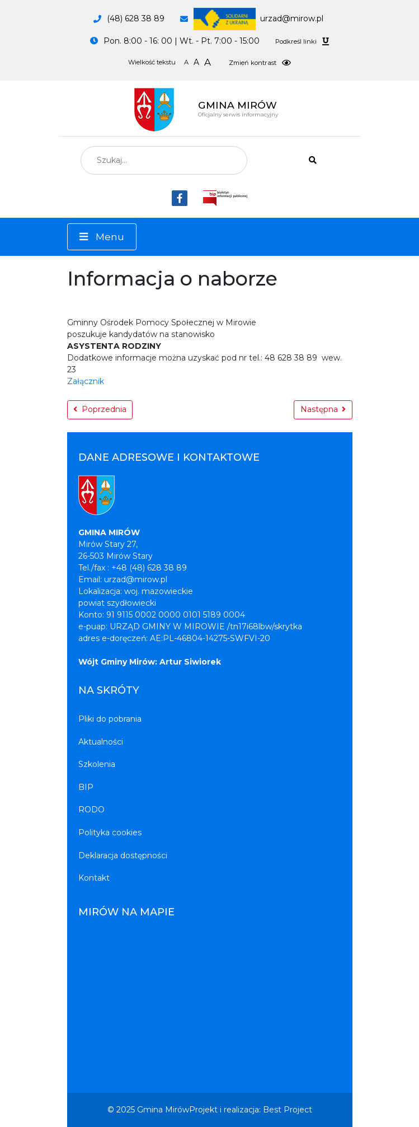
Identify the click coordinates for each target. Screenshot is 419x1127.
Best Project (287, 1110)
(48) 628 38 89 (135, 18)
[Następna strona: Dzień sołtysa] (323, 409)
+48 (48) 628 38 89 (149, 568)
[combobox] (164, 160)
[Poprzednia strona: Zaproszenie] (100, 409)
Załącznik (85, 381)
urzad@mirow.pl (258, 18)
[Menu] (101, 236)
